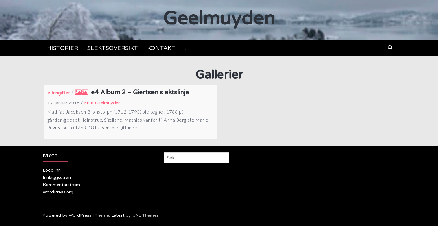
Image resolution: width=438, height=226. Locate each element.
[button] (390, 47)
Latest (118, 215)
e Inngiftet (58, 93)
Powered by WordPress (66, 215)
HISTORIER (62, 48)
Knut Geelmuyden (102, 103)
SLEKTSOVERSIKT (112, 48)
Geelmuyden (219, 18)
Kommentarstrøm (61, 184)
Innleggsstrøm (57, 177)
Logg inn (52, 170)
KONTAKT (161, 48)
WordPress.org (58, 192)
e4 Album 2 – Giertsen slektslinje (140, 92)
